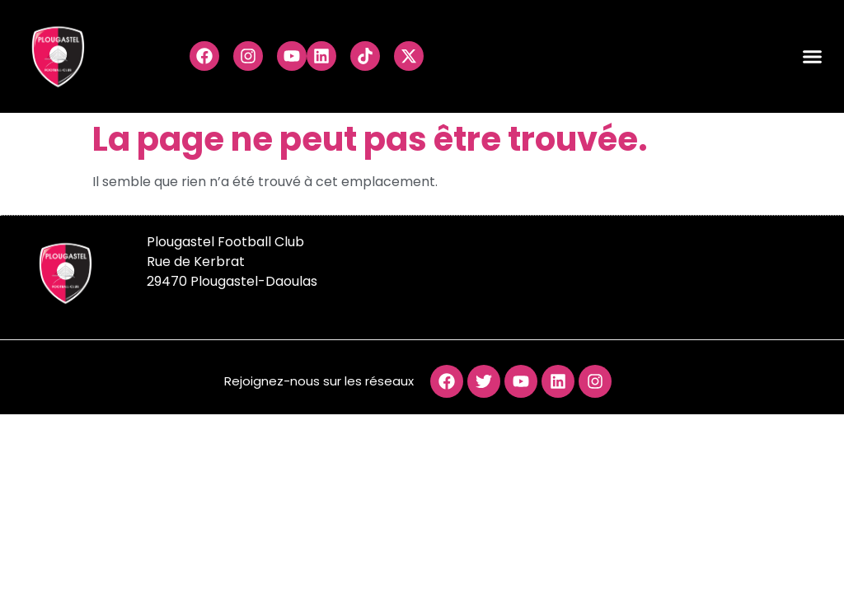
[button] (812, 56)
